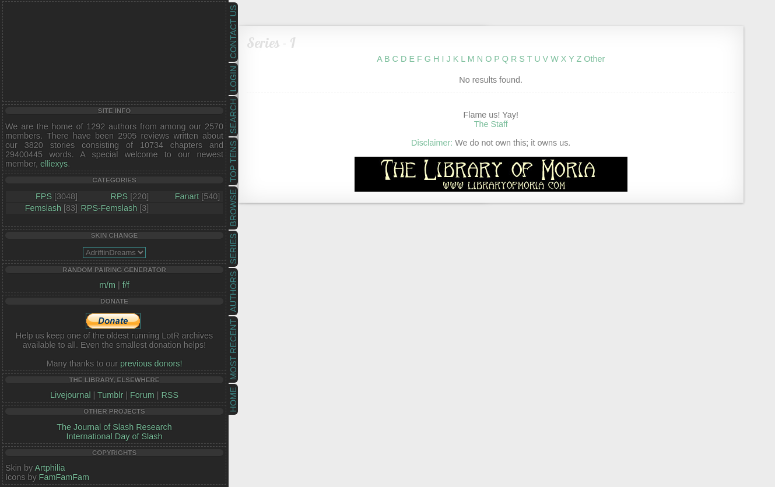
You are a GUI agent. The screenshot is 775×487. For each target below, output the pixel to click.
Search (233, 116)
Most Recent (233, 349)
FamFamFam (64, 477)
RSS (169, 395)
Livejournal (70, 395)
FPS (44, 196)
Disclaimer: (432, 142)
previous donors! (151, 363)
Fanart (187, 196)
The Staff (491, 124)
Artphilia (49, 467)
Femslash (43, 208)
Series (233, 249)
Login (233, 79)
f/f (125, 285)
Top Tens (233, 161)
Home (233, 399)
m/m (107, 285)
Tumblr (110, 395)
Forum (142, 395)
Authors (233, 291)
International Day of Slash (114, 436)
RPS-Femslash (108, 208)
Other (594, 58)
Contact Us (233, 32)
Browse (233, 208)
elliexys (54, 163)
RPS (119, 196)
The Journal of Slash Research (114, 427)
